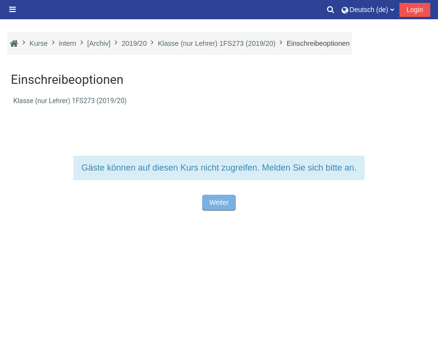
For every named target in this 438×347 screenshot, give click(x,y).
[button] (331, 9)
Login (415, 9)
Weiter (219, 202)
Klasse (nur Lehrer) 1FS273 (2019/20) (70, 101)
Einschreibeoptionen (318, 43)
